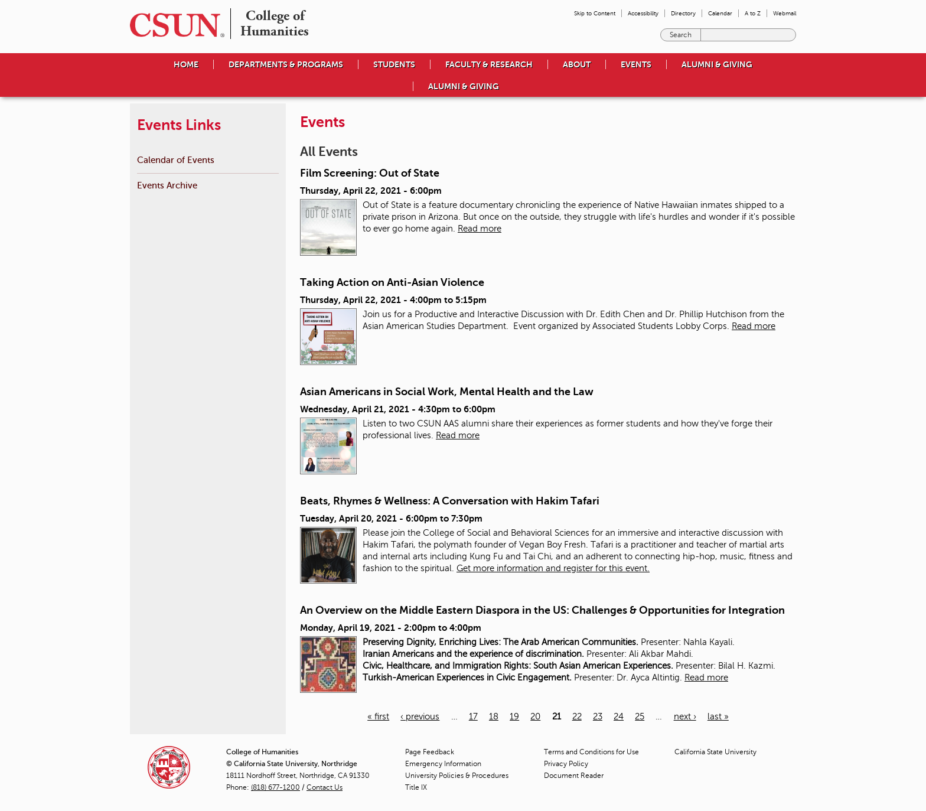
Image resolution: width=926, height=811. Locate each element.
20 (535, 716)
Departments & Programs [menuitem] (286, 64)
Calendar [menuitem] (720, 13)
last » (718, 716)
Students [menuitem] (394, 64)
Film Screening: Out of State (369, 173)
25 (639, 716)
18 (493, 716)
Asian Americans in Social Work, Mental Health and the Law (447, 392)
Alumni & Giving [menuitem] (717, 64)
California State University (715, 752)
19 (514, 716)
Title (416, 787)
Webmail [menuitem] (784, 13)
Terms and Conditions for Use (591, 752)
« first (378, 716)
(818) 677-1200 (275, 787)
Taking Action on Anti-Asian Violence (392, 282)
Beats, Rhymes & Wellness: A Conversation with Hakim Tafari (449, 501)
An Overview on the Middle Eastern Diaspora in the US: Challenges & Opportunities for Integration (542, 610)
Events (636, 64)
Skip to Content (594, 13)
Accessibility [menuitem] (643, 13)
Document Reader (574, 775)
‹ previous (419, 716)
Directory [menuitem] (683, 13)
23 (597, 716)
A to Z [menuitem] (753, 13)
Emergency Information (443, 764)
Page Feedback (429, 752)
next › (685, 716)
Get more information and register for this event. (553, 568)
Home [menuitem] (186, 64)
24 (619, 716)
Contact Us (325, 787)
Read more (479, 228)
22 (577, 716)
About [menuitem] (577, 64)
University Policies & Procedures (456, 775)
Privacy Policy (566, 764)
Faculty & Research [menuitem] (489, 64)
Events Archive (167, 185)
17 (473, 716)
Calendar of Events (175, 160)
